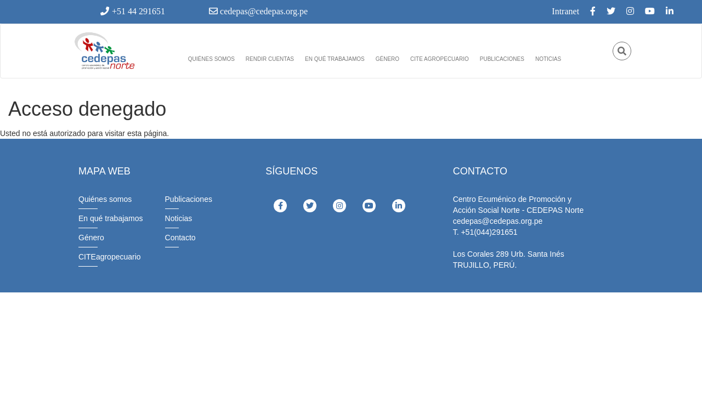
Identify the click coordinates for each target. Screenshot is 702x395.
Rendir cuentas (270, 59)
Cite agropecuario (439, 59)
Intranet (565, 11)
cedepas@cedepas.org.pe (258, 11)
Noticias (548, 59)
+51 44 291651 (132, 11)
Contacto (180, 237)
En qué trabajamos (335, 59)
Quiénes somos (211, 59)
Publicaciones (502, 59)
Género (387, 59)
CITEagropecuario (109, 256)
